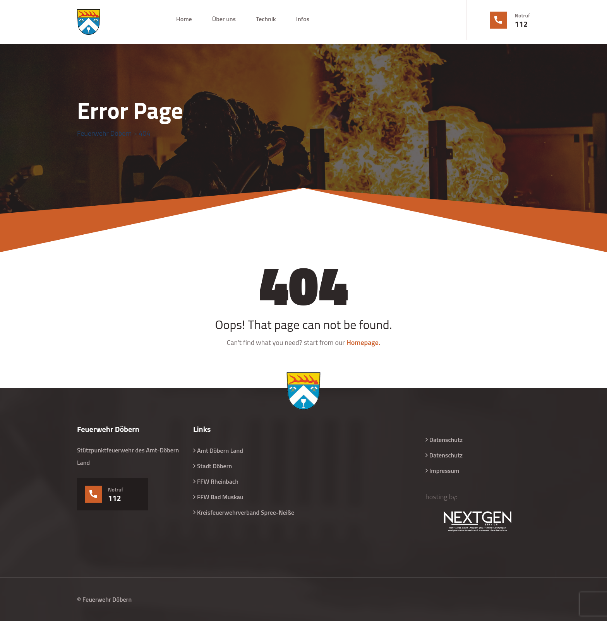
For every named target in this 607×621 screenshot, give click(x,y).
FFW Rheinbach (217, 481)
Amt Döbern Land (220, 450)
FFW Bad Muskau (220, 497)
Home (184, 19)
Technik (266, 19)
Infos (302, 19)
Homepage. (363, 342)
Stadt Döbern (214, 466)
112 (521, 24)
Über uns (224, 19)
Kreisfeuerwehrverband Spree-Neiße (245, 512)
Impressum (444, 470)
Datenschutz (446, 439)
